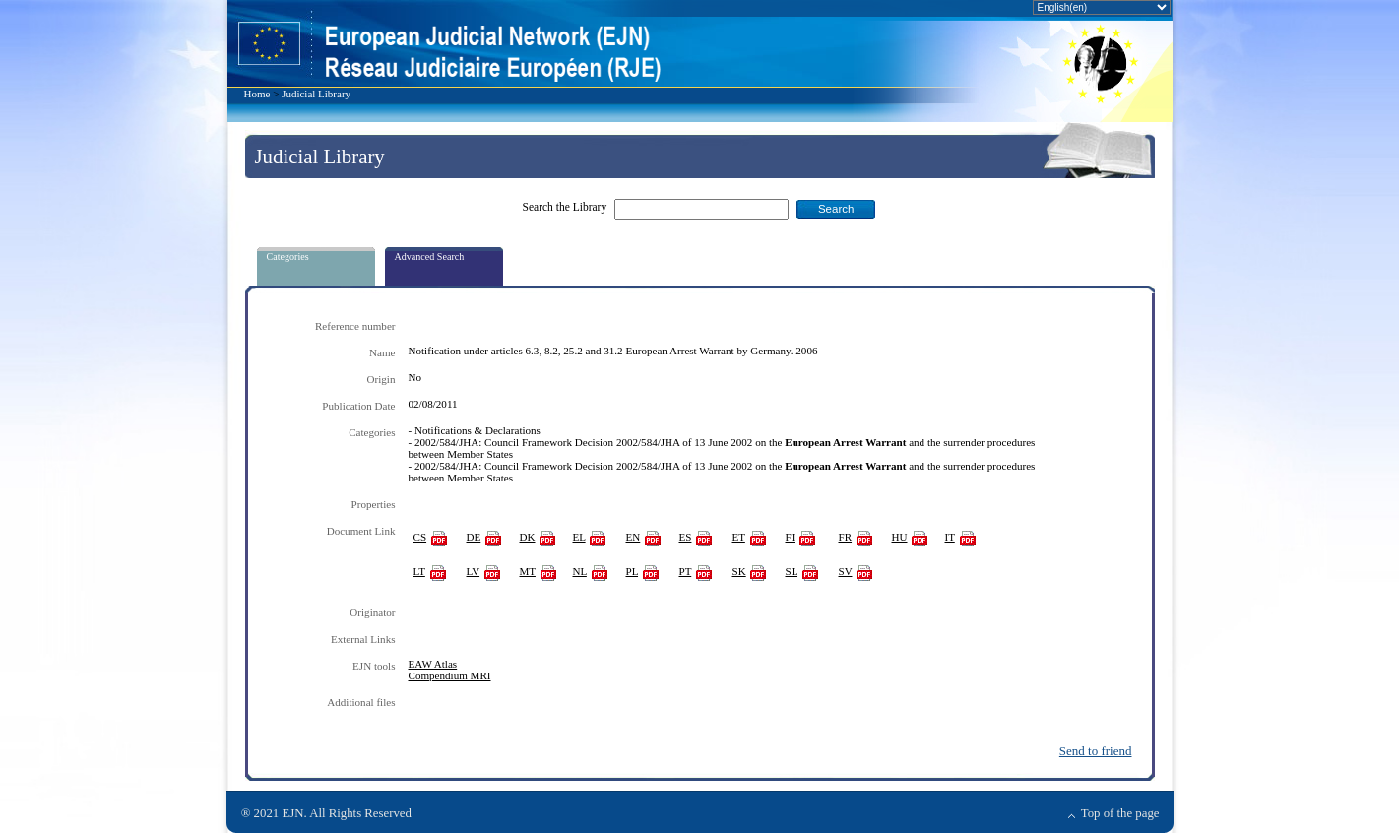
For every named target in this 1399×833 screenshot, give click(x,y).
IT (950, 537)
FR (846, 537)
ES (685, 537)
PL (632, 571)
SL (792, 571)
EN (633, 537)
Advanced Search (430, 256)
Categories (288, 256)
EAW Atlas (433, 664)
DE (474, 537)
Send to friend (1095, 750)
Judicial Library (316, 93)
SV (846, 571)
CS (420, 537)
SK (739, 571)
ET (738, 537)
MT (528, 571)
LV (473, 571)
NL (580, 571)
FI (790, 537)
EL (579, 537)
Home (257, 93)
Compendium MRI (450, 675)
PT (685, 571)
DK (528, 537)
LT (419, 571)
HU (900, 537)
